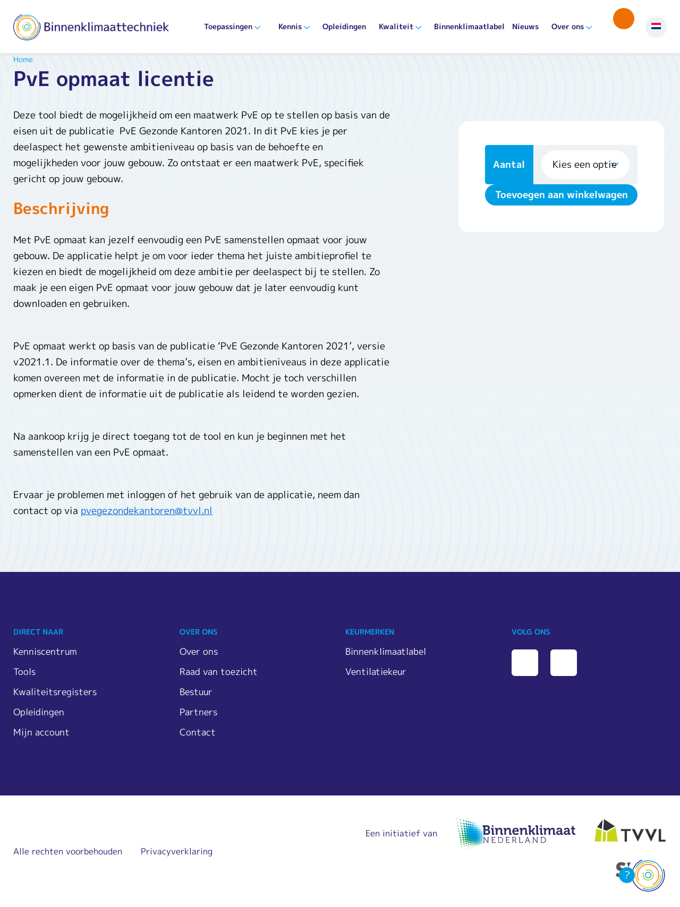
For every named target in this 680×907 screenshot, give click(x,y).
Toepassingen (228, 26)
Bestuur (196, 692)
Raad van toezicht (219, 671)
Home (23, 59)
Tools (24, 671)
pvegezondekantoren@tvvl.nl (146, 510)
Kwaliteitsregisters (55, 692)
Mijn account (41, 732)
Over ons (567, 26)
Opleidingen (344, 26)
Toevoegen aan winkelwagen (561, 194)
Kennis (290, 26)
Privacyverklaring (176, 851)
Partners (198, 712)
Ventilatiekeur (375, 671)
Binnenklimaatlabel (469, 26)
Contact (198, 732)
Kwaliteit (396, 26)
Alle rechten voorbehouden (67, 851)
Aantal (509, 164)
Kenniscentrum (45, 651)
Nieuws (525, 26)
